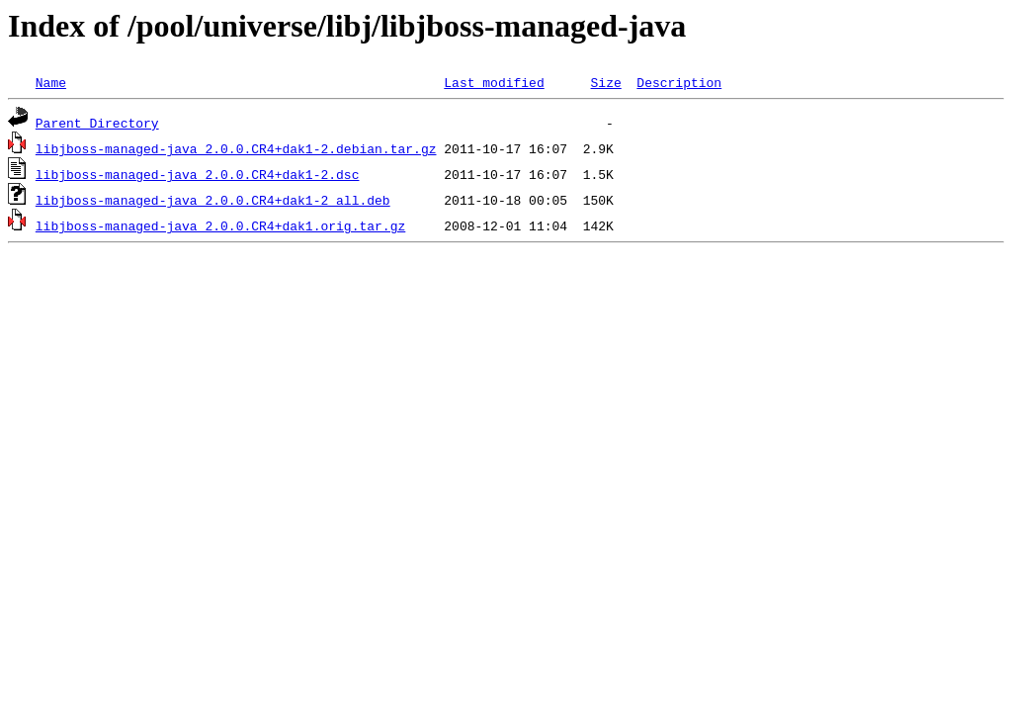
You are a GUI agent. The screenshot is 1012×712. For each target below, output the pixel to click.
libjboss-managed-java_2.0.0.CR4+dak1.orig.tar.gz (220, 225)
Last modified (494, 82)
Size (605, 82)
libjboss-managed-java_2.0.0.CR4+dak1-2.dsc (198, 174)
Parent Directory (97, 123)
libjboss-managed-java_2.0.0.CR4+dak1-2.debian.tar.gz (236, 148)
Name (51, 82)
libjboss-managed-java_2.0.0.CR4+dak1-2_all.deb (213, 200)
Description (678, 82)
